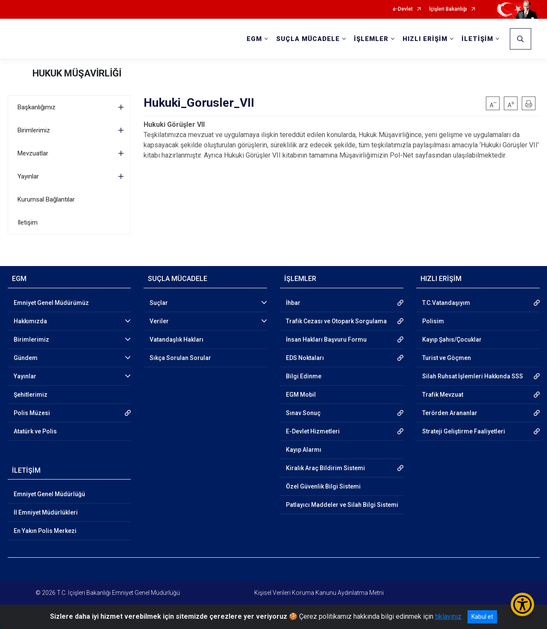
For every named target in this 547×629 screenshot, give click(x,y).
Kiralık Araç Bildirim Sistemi (325, 468)
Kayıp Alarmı (303, 449)
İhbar (293, 302)
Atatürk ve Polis (35, 431)
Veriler (159, 321)
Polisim (433, 321)
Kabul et (482, 616)
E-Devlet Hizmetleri (313, 431)
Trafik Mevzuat (442, 394)
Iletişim (28, 222)
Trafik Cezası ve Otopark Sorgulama (336, 321)
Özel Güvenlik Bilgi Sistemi (323, 486)
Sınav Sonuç (303, 413)
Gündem (26, 357)
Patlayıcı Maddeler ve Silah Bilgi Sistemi (342, 504)
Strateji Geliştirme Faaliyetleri (463, 431)
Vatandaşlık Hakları (176, 339)
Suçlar (159, 302)
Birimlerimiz (34, 130)
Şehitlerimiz (30, 394)
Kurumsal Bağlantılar (46, 199)
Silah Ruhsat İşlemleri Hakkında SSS (472, 376)
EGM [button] (254, 39)
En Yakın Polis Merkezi (45, 530)
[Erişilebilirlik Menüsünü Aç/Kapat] (522, 604)
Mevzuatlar (33, 153)
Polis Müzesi (32, 413)
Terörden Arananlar (449, 413)
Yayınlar (28, 176)
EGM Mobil (301, 394)
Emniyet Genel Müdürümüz (51, 302)
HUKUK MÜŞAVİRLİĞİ (76, 73)
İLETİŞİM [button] (477, 39)
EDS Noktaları (305, 357)
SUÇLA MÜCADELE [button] (308, 39)
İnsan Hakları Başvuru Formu (326, 339)
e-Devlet (403, 9)
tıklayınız (448, 616)
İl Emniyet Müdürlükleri (46, 512)
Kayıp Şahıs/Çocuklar (452, 339)
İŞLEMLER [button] (371, 39)
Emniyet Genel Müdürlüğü (49, 494)
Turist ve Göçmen (446, 357)
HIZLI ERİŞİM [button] (425, 39)
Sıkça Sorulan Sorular (180, 357)
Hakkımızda (30, 321)
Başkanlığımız (37, 107)
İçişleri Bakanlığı (448, 9)
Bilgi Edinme (303, 376)
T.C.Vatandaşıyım (446, 302)
